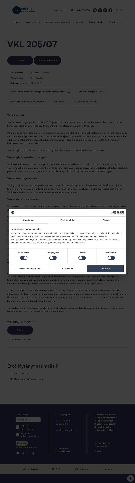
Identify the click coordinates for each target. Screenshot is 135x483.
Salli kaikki (105, 268)
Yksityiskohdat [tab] (67, 220)
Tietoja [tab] (106, 220)
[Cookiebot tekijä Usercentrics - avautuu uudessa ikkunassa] (112, 212)
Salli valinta (67, 268)
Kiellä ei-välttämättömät (29, 268)
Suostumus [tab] (28, 220)
